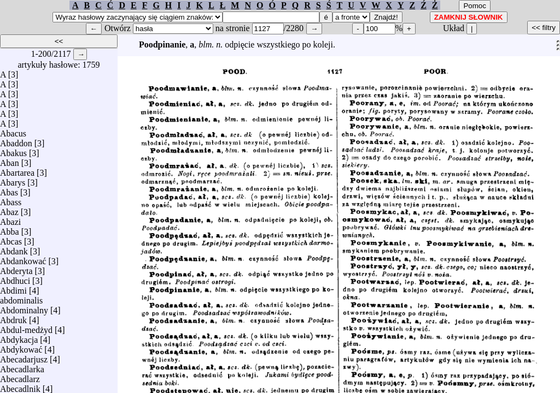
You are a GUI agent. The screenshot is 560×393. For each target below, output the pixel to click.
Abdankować (23, 258)
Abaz (9, 209)
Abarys (12, 179)
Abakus (13, 150)
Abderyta (16, 268)
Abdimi (13, 288)
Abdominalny (24, 307)
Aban (9, 160)
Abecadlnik (20, 386)
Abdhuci (15, 278)
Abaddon (16, 140)
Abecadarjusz (24, 356)
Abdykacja (19, 337)
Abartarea (17, 170)
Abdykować (21, 347)
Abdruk (13, 317)
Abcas (11, 238)
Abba (9, 229)
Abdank (14, 248)
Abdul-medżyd (26, 327)
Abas (9, 189)
